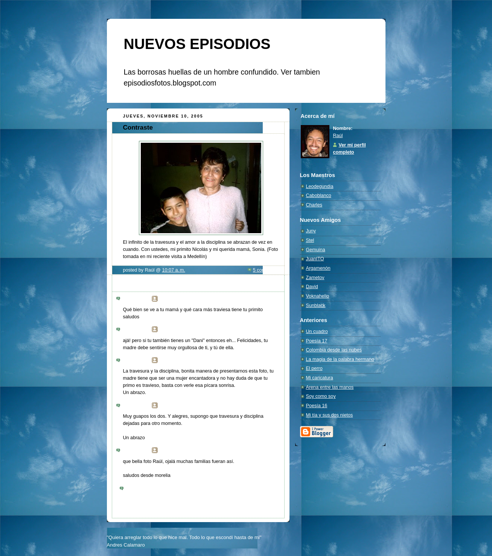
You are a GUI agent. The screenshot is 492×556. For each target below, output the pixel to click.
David (312, 286)
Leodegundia (320, 186)
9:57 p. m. (139, 451)
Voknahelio (317, 296)
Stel (310, 240)
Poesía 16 (316, 405)
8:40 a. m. (139, 406)
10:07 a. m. (173, 270)
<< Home (129, 504)
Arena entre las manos (330, 387)
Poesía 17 (316, 341)
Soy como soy (321, 396)
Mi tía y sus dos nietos (329, 415)
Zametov (315, 277)
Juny (311, 231)
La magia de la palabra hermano (340, 359)
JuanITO (315, 258)
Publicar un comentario (149, 488)
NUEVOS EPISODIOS (197, 44)
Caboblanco (318, 195)
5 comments (266, 270)
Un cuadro (317, 331)
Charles (314, 205)
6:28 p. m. (139, 330)
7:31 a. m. (139, 361)
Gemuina (315, 249)
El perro (314, 368)
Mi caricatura (319, 377)
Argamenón (318, 268)
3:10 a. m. (139, 300)
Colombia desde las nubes (334, 350)
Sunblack (316, 305)
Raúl (338, 135)
